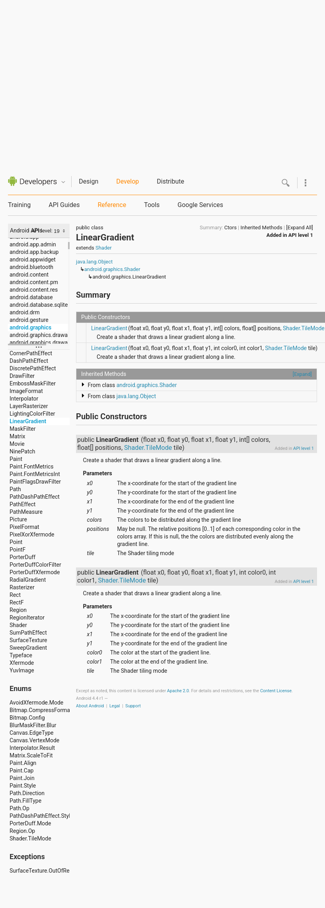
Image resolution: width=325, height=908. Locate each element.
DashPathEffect (29, 361)
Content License (276, 690)
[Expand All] (299, 227)
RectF (17, 602)
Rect (15, 595)
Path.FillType (25, 801)
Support (133, 706)
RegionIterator (27, 617)
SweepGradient (28, 648)
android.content (29, 274)
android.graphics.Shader (112, 269)
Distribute (170, 181)
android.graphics (30, 327)
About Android (90, 706)
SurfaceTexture (28, 640)
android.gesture (29, 320)
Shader (18, 625)
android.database (31, 297)
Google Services (200, 205)
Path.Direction (27, 793)
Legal (114, 706)
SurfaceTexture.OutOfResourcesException (40, 870)
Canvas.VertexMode (34, 740)
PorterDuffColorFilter (35, 564)
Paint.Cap (21, 770)
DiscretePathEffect (33, 368)
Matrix (17, 436)
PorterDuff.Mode (30, 823)
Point (16, 542)
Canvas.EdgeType (31, 733)
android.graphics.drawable (40, 335)
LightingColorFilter (32, 413)
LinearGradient (28, 421)
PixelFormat (24, 527)
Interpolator (24, 398)
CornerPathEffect (31, 353)
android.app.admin (33, 244)
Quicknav (63, 182)
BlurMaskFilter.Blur (33, 725)
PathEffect (22, 504)
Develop (127, 181)
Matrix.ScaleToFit (31, 755)
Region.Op (22, 831)
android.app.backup (34, 252)
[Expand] (302, 374)
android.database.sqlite (39, 305)
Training (19, 205)
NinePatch (22, 451)
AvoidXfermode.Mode (36, 702)
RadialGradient (28, 580)
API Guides (64, 205)
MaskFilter (22, 429)
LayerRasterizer (29, 406)
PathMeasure (26, 512)
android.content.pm (34, 282)
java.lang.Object (94, 262)
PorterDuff (22, 557)
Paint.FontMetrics (32, 466)
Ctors (230, 227)
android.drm (25, 312)
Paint (16, 459)
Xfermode (22, 663)
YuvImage (22, 670)
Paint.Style (23, 785)
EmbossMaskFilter (33, 383)
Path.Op (19, 808)
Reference (111, 205)
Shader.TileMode (30, 838)
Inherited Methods (261, 227)
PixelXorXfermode (32, 534)
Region (18, 610)
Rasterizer (22, 587)
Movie (17, 444)
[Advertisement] (82, 82)
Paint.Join (22, 778)
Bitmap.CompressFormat (40, 710)
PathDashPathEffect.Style (40, 816)
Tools (152, 205)
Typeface (21, 655)
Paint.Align (23, 763)
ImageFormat (26, 391)
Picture (18, 519)
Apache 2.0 (178, 690)
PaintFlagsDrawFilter (35, 481)
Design (88, 181)
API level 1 (300, 235)
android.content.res (34, 290)
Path (15, 489)
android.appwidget (33, 259)
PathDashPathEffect (35, 497)
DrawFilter (22, 376)
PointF (17, 549)
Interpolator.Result (32, 748)
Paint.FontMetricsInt (35, 474)
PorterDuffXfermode (35, 572)
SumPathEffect (28, 632)
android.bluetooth (31, 267)
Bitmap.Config (27, 717)
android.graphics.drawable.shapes (40, 342)
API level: (42, 231)
